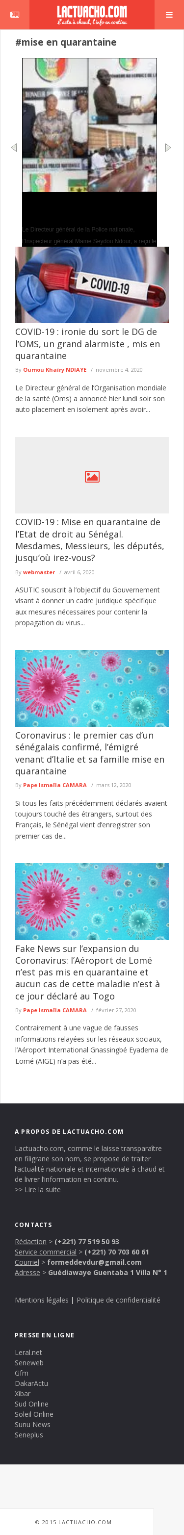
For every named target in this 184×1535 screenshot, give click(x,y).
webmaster (39, 572)
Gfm (21, 1373)
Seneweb (29, 1362)
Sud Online (32, 1403)
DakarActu (31, 1383)
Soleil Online (34, 1414)
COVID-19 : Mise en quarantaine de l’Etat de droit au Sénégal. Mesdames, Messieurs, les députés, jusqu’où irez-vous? (89, 539)
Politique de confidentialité (118, 1300)
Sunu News (33, 1424)
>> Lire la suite (38, 1189)
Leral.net (28, 1352)
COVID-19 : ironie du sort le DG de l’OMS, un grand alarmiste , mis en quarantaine (87, 343)
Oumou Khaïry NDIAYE (54, 369)
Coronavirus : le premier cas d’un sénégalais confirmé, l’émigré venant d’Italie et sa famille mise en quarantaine (89, 753)
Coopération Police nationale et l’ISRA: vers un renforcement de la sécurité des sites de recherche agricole (87, 208)
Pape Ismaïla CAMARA (55, 785)
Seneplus (29, 1434)
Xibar (22, 1393)
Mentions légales (42, 1300)
